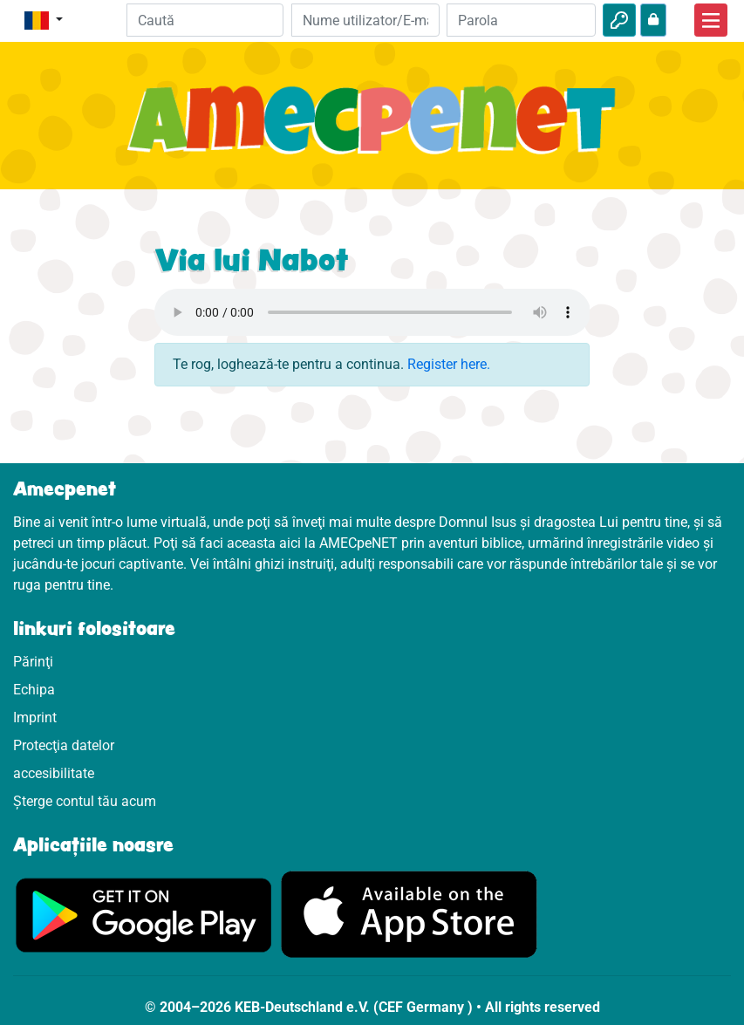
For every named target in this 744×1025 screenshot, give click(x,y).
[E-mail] (365, 20)
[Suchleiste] (204, 20)
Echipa (34, 689)
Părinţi (33, 661)
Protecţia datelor (63, 745)
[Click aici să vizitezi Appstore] (409, 913)
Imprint (35, 717)
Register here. (448, 364)
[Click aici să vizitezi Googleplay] (144, 913)
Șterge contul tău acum (84, 801)
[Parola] (521, 20)
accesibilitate (53, 773)
